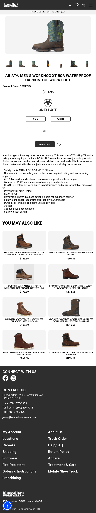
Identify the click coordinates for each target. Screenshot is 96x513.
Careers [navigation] (8, 445)
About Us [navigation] (55, 432)
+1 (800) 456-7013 (23, 407)
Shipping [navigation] (9, 452)
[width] (61, 118)
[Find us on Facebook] (5, 378)
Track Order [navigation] (57, 439)
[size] (36, 118)
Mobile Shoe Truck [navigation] (63, 471)
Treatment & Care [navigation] (62, 465)
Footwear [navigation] (9, 458)
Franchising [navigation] (11, 478)
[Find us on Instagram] (13, 378)
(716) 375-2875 (18, 403)
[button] (7, 505)
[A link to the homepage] (11, 5)
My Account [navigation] (11, 432)
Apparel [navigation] (54, 458)
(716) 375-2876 (16, 411)
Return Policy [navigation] (58, 452)
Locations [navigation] (10, 439)
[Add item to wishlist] (59, 144)
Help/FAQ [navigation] (55, 445)
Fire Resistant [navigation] (13, 465)
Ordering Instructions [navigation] (19, 471)
